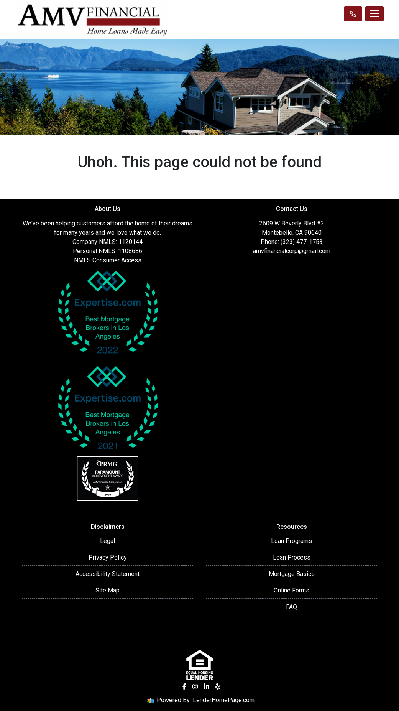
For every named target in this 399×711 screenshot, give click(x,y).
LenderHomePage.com (224, 700)
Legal (107, 541)
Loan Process (291, 557)
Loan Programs (291, 541)
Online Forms (291, 590)
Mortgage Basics (292, 574)
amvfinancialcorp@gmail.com (291, 251)
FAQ (291, 607)
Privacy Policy (108, 557)
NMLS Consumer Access (107, 260)
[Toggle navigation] (374, 13)
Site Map (107, 590)
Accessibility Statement (108, 574)
